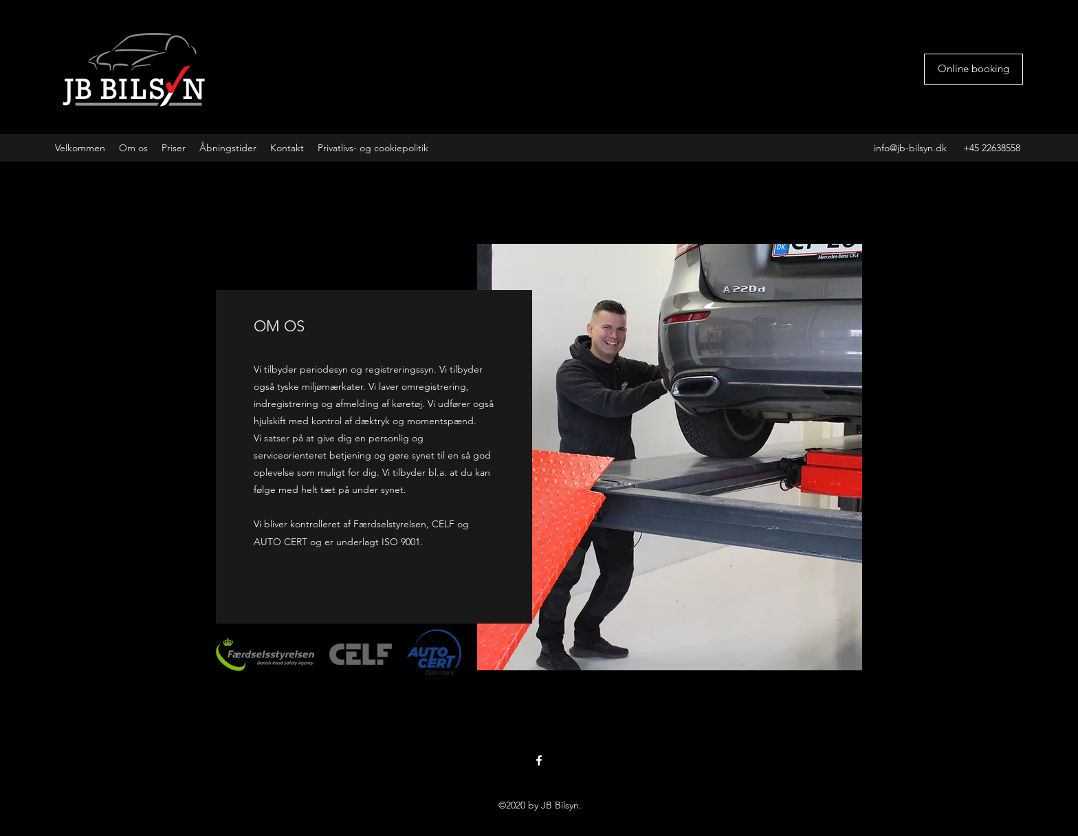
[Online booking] (973, 69)
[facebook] (539, 760)
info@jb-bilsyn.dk (910, 148)
